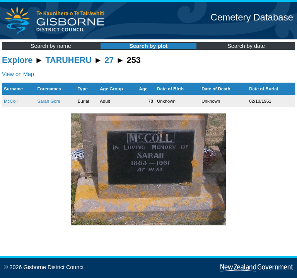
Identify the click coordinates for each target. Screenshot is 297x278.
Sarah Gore (48, 101)
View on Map (18, 74)
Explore (17, 60)
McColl (10, 101)
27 (109, 60)
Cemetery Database (252, 17)
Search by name (51, 46)
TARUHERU (69, 60)
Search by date (246, 46)
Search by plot (148, 46)
